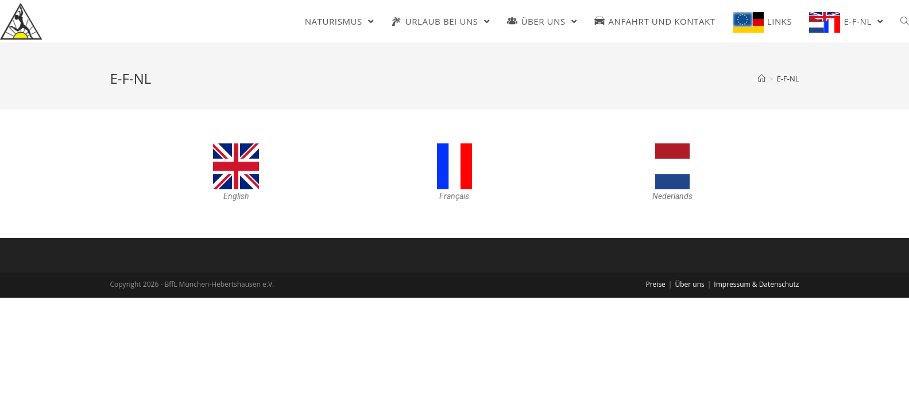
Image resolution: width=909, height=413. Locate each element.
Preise (655, 284)
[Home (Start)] (761, 78)
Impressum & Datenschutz (756, 284)
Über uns (689, 284)
